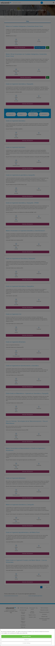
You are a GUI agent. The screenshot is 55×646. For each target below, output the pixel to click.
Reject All (26, 639)
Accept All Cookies (26, 636)
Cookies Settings (26, 643)
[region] (27, 637)
